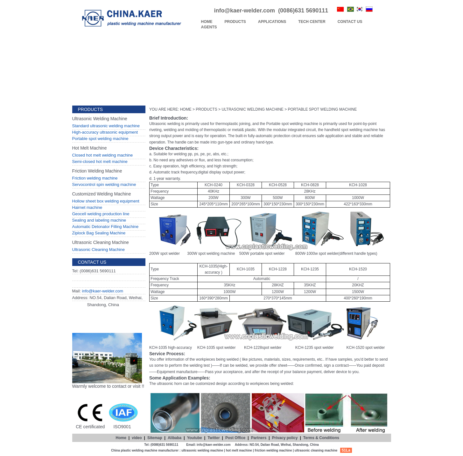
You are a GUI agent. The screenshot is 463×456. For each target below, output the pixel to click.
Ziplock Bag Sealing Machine (99, 233)
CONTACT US (350, 21)
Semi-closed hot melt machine (100, 161)
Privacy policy (285, 438)
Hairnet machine (87, 207)
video (137, 438)
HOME (207, 21)
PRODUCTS (235, 21)
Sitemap (154, 438)
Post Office (235, 438)
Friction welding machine (95, 178)
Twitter (213, 438)
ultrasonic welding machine (202, 450)
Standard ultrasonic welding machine (106, 125)
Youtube (194, 438)
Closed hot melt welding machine (102, 155)
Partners (259, 438)
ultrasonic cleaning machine (316, 450)
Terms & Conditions (321, 438)
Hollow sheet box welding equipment (105, 201)
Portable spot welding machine (100, 138)
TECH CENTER (311, 21)
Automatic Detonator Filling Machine (105, 226)
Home (121, 438)
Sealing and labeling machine (99, 220)
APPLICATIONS (272, 21)
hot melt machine (239, 450)
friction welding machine (273, 450)
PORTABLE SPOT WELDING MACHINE (322, 109)
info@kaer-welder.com (102, 291)
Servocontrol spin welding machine (104, 184)
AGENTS (209, 27)
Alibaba (174, 438)
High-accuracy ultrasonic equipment (105, 132)
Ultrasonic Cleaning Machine (98, 249)
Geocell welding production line (101, 213)
